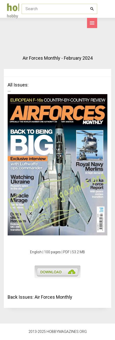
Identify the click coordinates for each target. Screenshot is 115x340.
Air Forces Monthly (53, 297)
